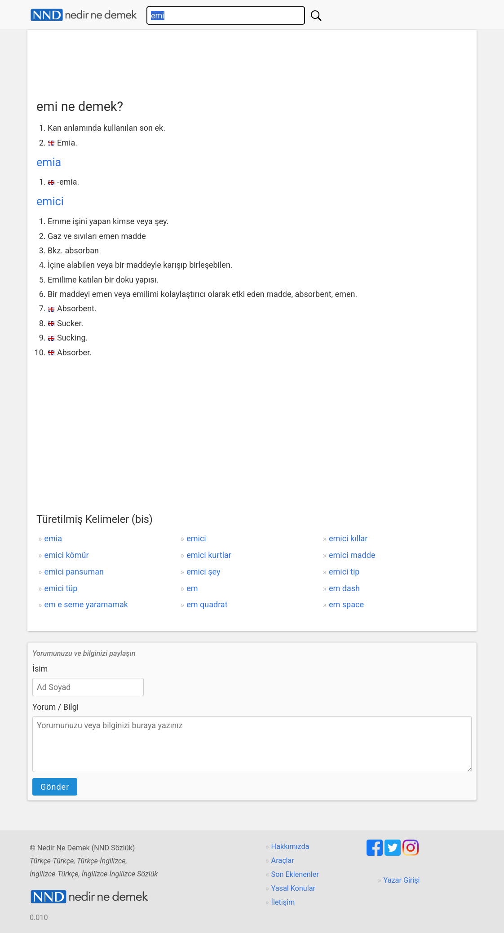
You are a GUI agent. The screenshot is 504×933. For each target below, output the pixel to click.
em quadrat (206, 604)
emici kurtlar (208, 555)
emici (50, 201)
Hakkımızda (290, 846)
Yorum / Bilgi (55, 707)
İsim (40, 668)
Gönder (54, 787)
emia (48, 162)
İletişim (283, 902)
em (192, 588)
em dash (344, 588)
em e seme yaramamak (86, 604)
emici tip (344, 571)
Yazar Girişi (402, 880)
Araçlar (282, 860)
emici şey (203, 571)
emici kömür (66, 555)
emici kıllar (348, 538)
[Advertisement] (252, 61)
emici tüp (60, 588)
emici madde (352, 555)
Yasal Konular (293, 888)
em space (346, 604)
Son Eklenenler (295, 874)
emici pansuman (74, 571)
